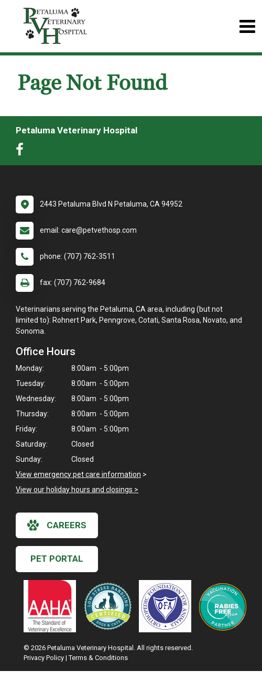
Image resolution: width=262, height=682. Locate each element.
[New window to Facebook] (22, 151)
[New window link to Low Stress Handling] (110, 606)
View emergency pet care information (78, 474)
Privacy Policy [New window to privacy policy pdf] (44, 658)
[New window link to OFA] (167, 606)
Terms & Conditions (98, 658)
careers (56, 525)
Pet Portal (56, 558)
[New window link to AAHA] (52, 606)
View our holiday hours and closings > (77, 489)
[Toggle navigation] (247, 26)
